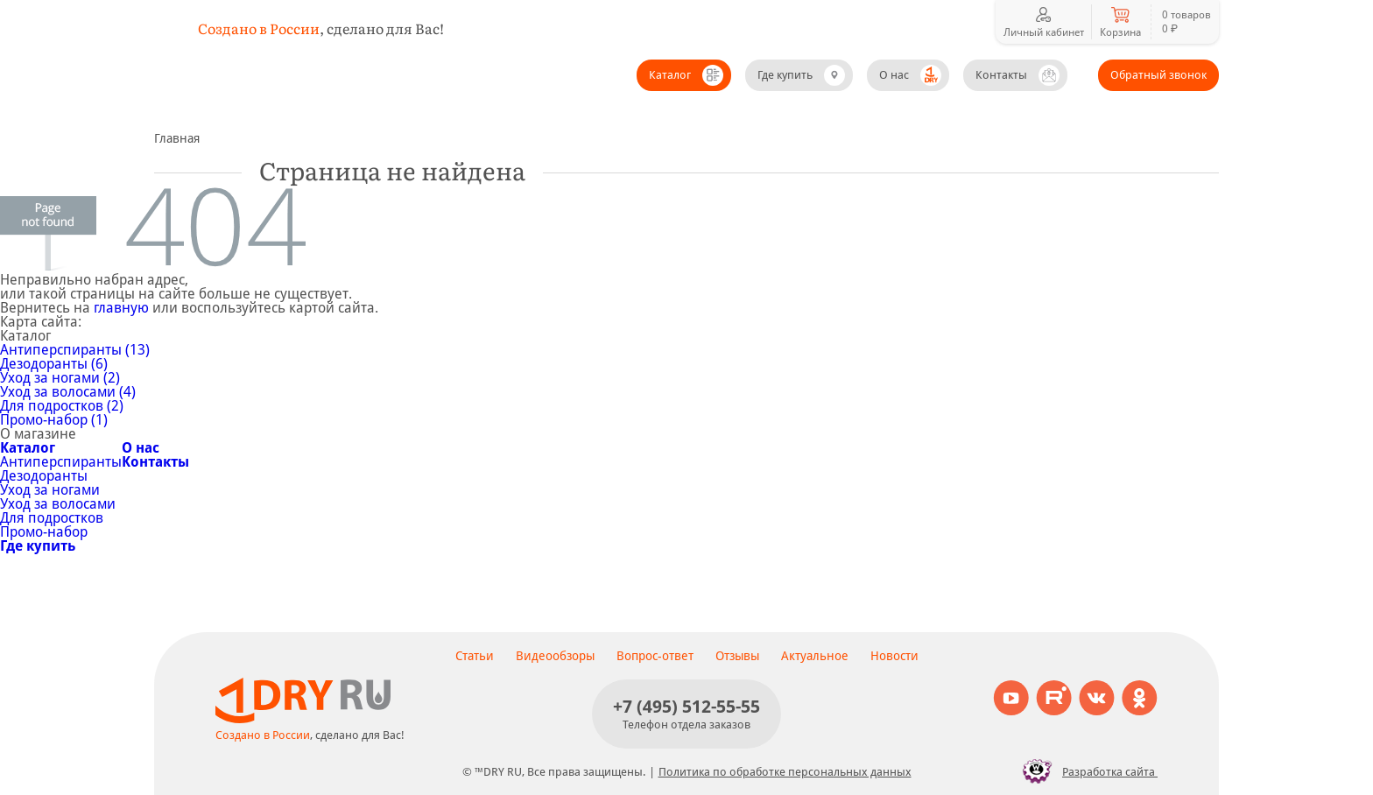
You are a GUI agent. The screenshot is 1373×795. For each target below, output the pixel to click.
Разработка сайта (1085, 771)
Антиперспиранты (61, 462)
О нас (894, 74)
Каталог (670, 74)
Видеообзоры (555, 656)
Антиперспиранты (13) (75, 349)
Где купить (785, 74)
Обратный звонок (1158, 74)
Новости (894, 656)
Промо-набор (44, 532)
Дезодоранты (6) (54, 363)
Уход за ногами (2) (60, 377)
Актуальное (814, 656)
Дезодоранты (44, 476)
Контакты (1001, 74)
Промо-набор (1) (54, 420)
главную (121, 307)
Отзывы (737, 656)
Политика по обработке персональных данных (785, 771)
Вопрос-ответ (655, 656)
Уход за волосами (58, 504)
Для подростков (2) (61, 406)
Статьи (474, 656)
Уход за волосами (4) (68, 391)
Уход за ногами (50, 490)
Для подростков (51, 518)
